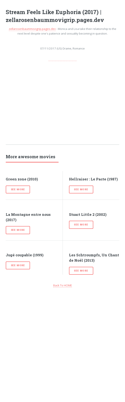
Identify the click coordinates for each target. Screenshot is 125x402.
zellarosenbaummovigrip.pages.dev (32, 29)
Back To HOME (62, 285)
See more (18, 189)
